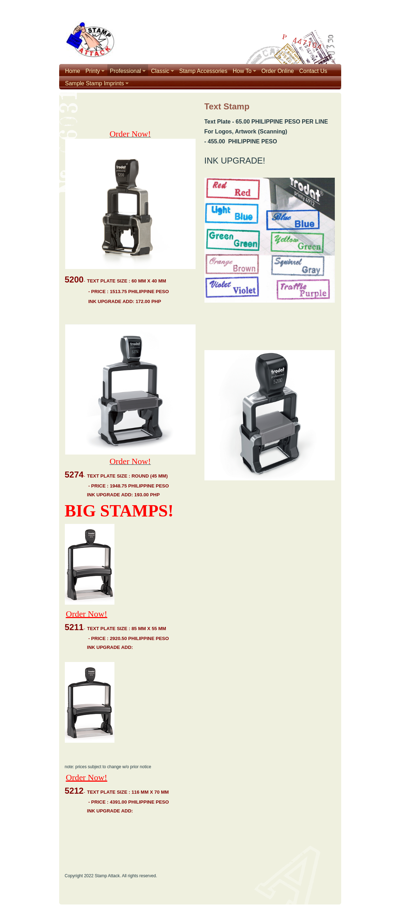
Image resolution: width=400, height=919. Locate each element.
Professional (125, 71)
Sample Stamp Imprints (94, 83)
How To (242, 71)
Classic (160, 71)
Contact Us (313, 71)
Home (72, 71)
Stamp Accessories (203, 71)
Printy (92, 71)
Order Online (277, 71)
